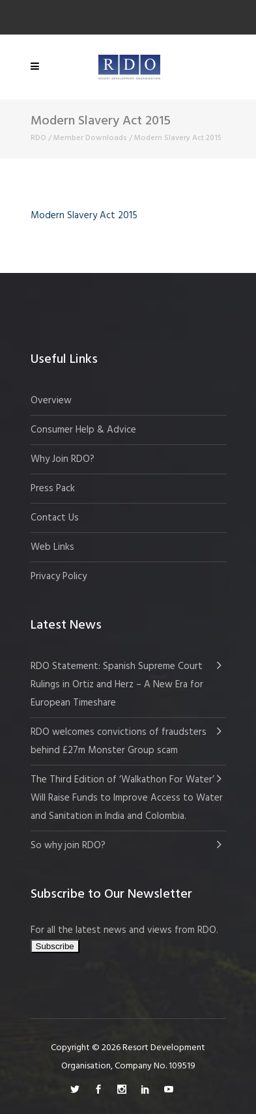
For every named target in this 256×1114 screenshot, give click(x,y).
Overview (51, 400)
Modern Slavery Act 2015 (84, 215)
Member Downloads (90, 138)
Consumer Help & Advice (83, 430)
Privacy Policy (59, 576)
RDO (38, 138)
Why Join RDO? (62, 459)
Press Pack (53, 488)
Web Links (52, 547)
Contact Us (55, 518)
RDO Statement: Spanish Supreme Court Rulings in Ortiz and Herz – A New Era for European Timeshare (117, 685)
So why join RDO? (68, 845)
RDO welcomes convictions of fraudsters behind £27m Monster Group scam (118, 741)
